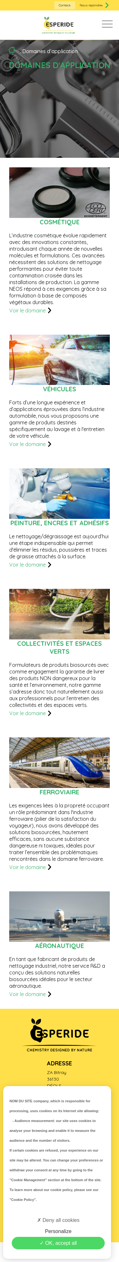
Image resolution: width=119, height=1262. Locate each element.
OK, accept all (58, 1243)
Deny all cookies (58, 1220)
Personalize (58, 1231)
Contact (65, 5)
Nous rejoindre (91, 5)
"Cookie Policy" (23, 1200)
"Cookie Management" (28, 1180)
